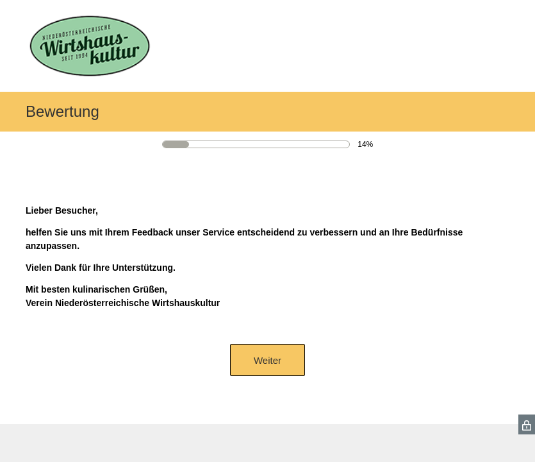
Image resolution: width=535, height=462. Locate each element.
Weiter (267, 360)
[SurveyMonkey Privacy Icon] (527, 424)
